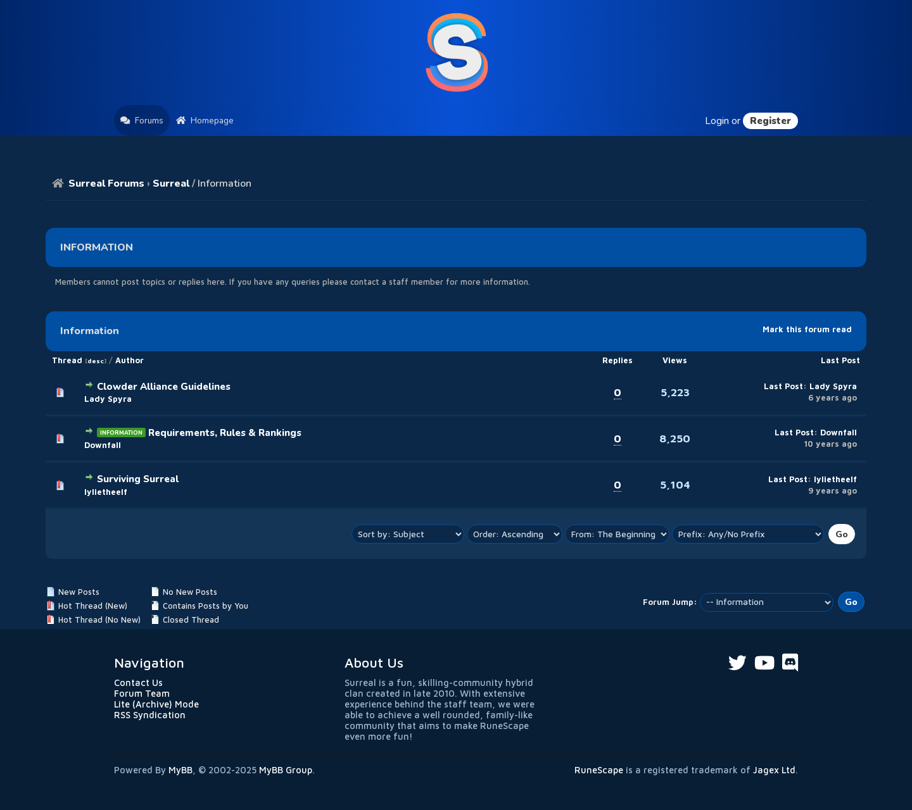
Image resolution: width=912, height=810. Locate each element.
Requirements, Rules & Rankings (224, 433)
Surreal (171, 183)
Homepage (205, 121)
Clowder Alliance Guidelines (164, 386)
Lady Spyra (108, 399)
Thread (67, 360)
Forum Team (142, 693)
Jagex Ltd (774, 769)
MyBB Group (285, 769)
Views (674, 360)
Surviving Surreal (138, 479)
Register (770, 121)
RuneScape (598, 769)
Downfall (102, 445)
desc (95, 360)
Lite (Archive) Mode (156, 704)
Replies (617, 360)
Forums (141, 121)
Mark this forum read (807, 329)
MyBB (180, 769)
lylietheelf (105, 492)
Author (129, 360)
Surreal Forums (106, 183)
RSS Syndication (150, 714)
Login (717, 121)
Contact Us (138, 682)
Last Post (840, 360)
